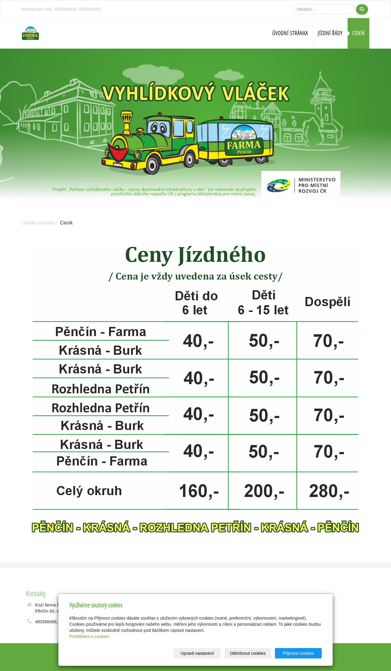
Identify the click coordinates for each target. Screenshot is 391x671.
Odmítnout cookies (248, 653)
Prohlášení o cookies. (89, 636)
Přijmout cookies (298, 653)
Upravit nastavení (197, 653)
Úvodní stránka (290, 33)
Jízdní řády (330, 33)
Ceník (358, 33)
